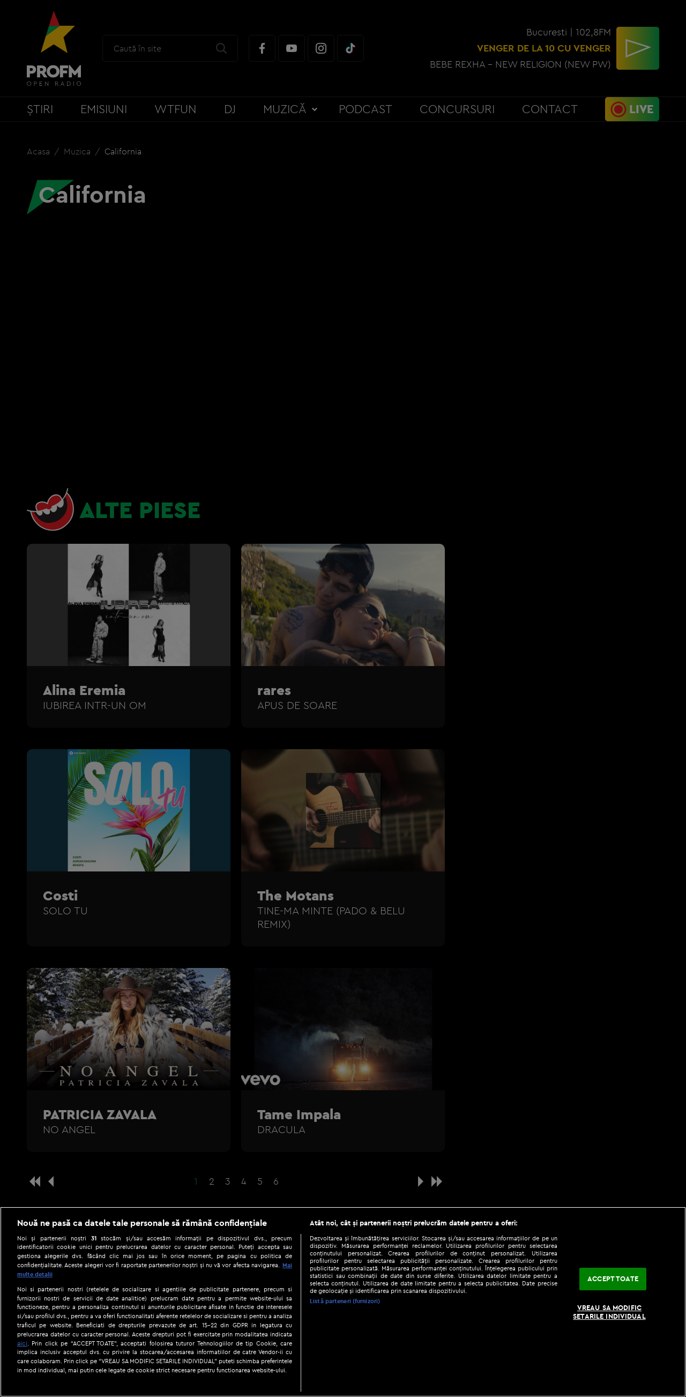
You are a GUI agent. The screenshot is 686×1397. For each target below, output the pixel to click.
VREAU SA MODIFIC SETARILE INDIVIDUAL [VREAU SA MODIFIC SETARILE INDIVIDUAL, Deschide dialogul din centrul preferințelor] (609, 1311)
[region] (343, 1302)
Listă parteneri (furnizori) (345, 1301)
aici (22, 1343)
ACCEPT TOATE (612, 1279)
